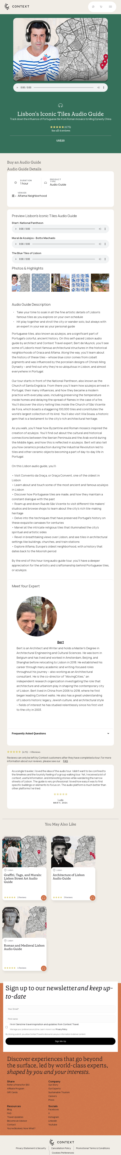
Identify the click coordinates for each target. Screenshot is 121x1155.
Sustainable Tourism (59, 1092)
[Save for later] (42, 839)
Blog (9, 1109)
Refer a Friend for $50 (18, 1084)
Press (51, 1099)
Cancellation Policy (61, 1148)
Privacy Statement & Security (31, 1148)
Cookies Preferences (63, 1152)
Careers (52, 1096)
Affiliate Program (15, 1088)
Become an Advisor (17, 1120)
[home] (18, 9)
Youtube (52, 1124)
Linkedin (52, 1120)
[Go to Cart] (101, 7)
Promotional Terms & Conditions (93, 1148)
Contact (11, 1124)
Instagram (53, 1116)
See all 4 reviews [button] (61, 130)
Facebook (53, 1109)
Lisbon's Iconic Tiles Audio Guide (60, 114)
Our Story (53, 1084)
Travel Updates (15, 1116)
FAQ (65, 761)
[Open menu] (110, 6)
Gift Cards (12, 1092)
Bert (60, 642)
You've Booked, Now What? (21, 1128)
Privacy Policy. (61, 1029)
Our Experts (54, 1088)
